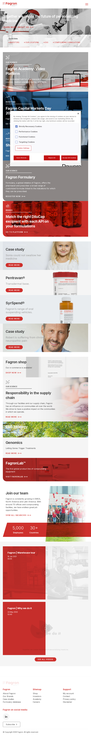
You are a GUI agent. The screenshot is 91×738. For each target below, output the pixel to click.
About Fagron (9, 694)
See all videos (45, 659)
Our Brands (8, 697)
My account (68, 694)
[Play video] (45, 573)
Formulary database (12, 703)
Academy (37, 700)
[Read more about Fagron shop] (45, 367)
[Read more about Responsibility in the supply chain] (45, 399)
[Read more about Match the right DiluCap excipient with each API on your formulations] (45, 219)
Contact (66, 697)
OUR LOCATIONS (31, 42)
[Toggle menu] (86, 4)
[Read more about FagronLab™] (45, 469)
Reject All (51, 158)
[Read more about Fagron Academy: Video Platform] (45, 72)
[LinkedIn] (6, 717)
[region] (45, 138)
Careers (36, 703)
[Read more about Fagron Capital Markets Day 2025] (45, 110)
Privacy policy (69, 700)
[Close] (78, 113)
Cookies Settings (23, 148)
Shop (35, 694)
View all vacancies (18, 515)
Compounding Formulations (66, 42)
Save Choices (21, 158)
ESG (46, 42)
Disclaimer (67, 703)
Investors (14, 42)
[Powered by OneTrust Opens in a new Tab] (71, 164)
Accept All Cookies (69, 158)
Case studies (8, 700)
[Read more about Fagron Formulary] (45, 180)
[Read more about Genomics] (45, 447)
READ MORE (14, 265)
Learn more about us (18, 27)
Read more (14, 290)
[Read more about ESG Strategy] (45, 429)
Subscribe (11, 725)
